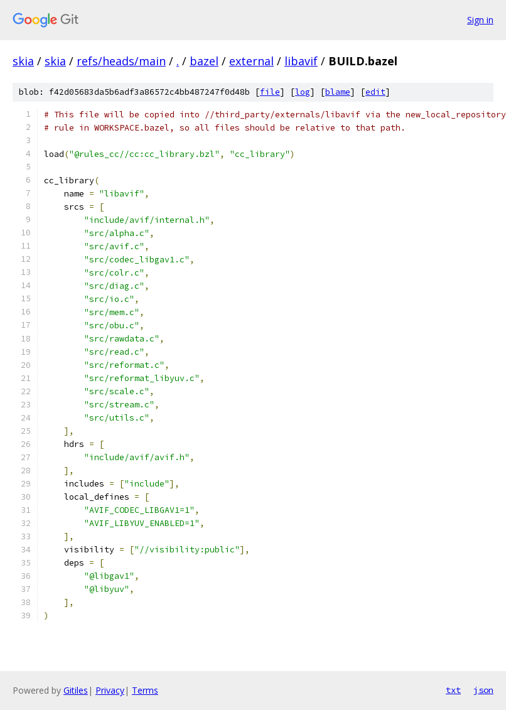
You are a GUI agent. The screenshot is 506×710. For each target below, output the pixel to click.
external (251, 60)
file (270, 92)
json (483, 690)
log (302, 92)
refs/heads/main (121, 60)
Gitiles (75, 690)
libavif (301, 60)
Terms (145, 690)
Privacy (109, 690)
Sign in (480, 20)
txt (453, 690)
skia (23, 60)
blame (337, 92)
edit (375, 92)
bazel (204, 60)
